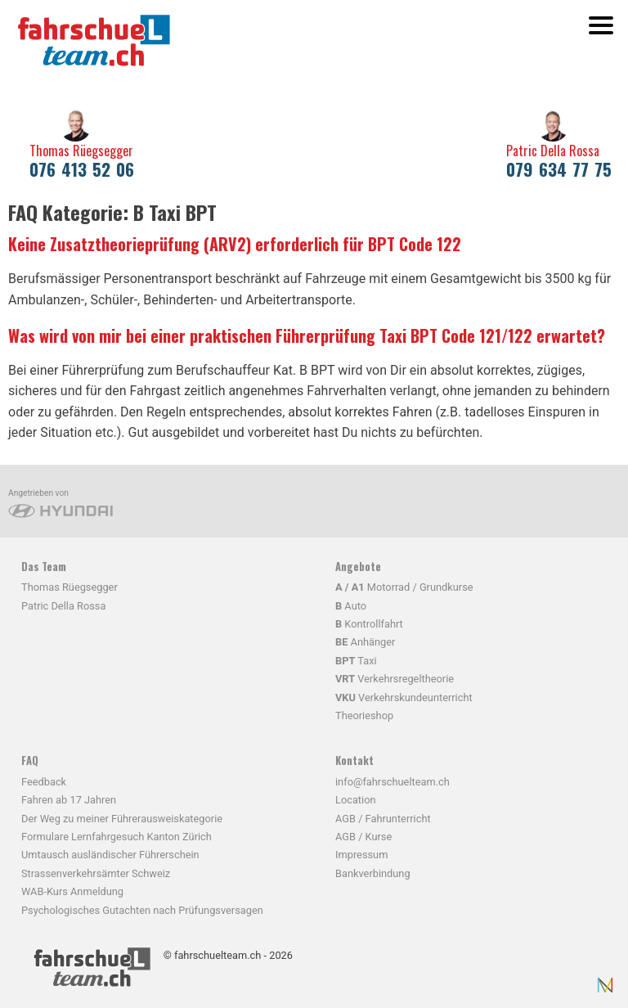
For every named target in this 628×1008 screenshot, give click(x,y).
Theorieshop (364, 715)
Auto (350, 606)
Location (355, 800)
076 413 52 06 (81, 169)
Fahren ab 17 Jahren (68, 800)
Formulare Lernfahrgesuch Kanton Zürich (116, 836)
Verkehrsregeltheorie (394, 679)
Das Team (43, 566)
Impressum (361, 854)
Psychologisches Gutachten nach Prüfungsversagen (142, 910)
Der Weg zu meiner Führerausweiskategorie (121, 818)
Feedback (43, 782)
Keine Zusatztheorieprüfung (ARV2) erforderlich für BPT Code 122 (234, 244)
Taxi (356, 661)
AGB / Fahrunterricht (383, 818)
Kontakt (354, 760)
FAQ (29, 760)
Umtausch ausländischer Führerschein (110, 854)
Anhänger (365, 642)
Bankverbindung (372, 873)
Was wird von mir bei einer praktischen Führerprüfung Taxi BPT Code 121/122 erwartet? (306, 335)
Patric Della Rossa (552, 150)
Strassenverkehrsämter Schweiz (95, 873)
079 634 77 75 (559, 169)
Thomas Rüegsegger (81, 150)
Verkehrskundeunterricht (404, 697)
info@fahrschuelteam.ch (392, 782)
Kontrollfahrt (369, 624)
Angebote (358, 566)
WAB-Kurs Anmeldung (72, 891)
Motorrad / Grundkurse (404, 587)
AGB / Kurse (363, 836)
